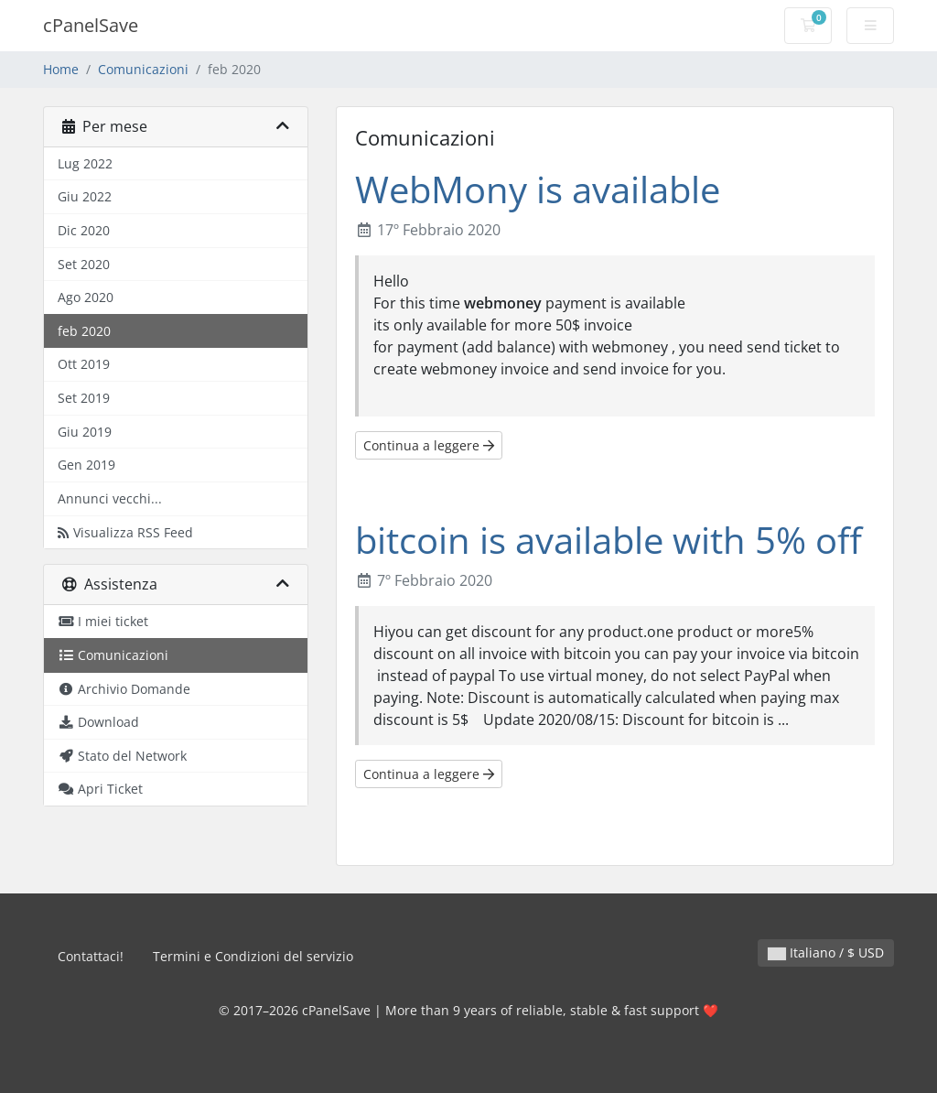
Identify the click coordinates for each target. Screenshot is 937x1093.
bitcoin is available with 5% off (608, 539)
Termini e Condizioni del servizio (253, 956)
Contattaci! (91, 956)
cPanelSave (90, 25)
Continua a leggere (428, 445)
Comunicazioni (143, 69)
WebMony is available (537, 189)
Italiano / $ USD (826, 952)
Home (61, 69)
